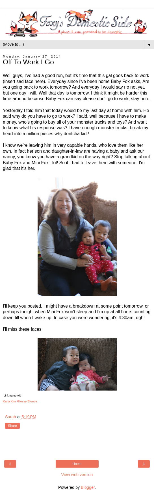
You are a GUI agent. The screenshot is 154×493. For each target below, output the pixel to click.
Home (76, 464)
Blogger (88, 487)
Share (12, 426)
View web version (77, 474)
